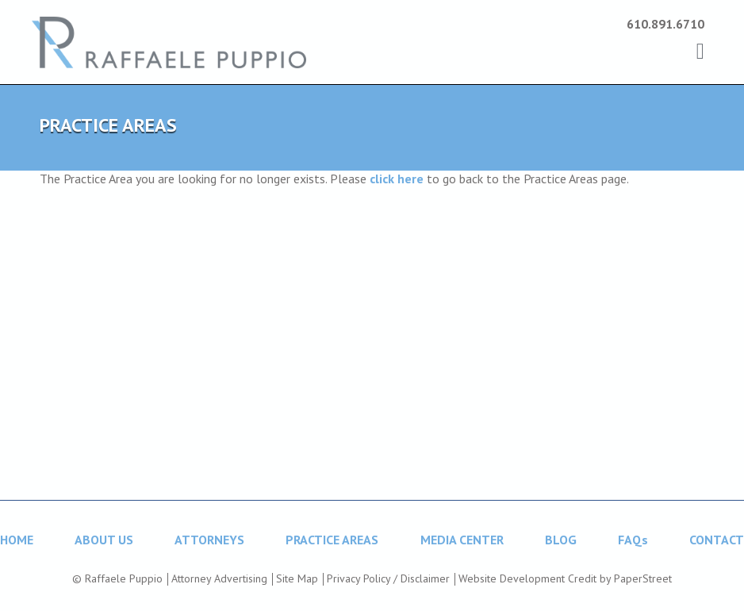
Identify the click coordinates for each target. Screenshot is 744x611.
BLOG (561, 540)
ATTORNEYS (209, 540)
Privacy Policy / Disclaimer (388, 578)
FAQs (633, 540)
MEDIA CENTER (462, 540)
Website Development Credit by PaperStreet (565, 578)
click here (397, 178)
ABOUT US (104, 540)
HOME (16, 540)
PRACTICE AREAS (332, 540)
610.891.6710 (665, 24)
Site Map (297, 578)
